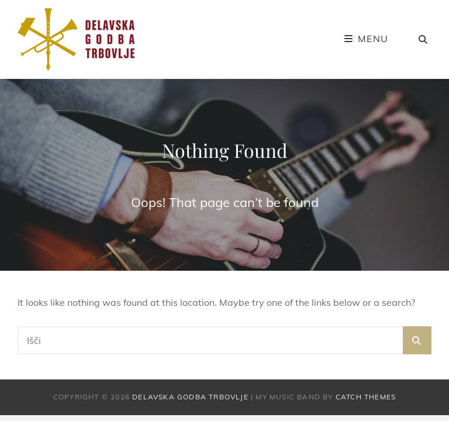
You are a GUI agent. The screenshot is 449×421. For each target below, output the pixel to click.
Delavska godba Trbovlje (190, 396)
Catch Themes (366, 396)
